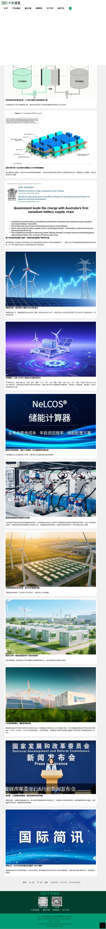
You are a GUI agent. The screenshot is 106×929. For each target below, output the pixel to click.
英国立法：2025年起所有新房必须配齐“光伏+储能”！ (25, 866)
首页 (24, 882)
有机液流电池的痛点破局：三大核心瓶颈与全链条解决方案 (27, 100)
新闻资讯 (39, 8)
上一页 (31, 882)
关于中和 (50, 8)
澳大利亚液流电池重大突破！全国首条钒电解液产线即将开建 (27, 238)
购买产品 (61, 8)
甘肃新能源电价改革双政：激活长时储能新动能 (22, 588)
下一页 (39, 882)
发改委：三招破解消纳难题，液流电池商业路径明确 (24, 796)
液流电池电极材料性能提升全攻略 (18, 518)
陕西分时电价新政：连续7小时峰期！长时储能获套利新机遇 (27, 450)
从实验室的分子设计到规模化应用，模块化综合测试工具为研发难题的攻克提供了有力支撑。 (36, 105)
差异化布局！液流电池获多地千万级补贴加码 (22, 656)
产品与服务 (16, 8)
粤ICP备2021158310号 (54, 926)
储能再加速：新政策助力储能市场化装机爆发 (22, 308)
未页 (46, 882)
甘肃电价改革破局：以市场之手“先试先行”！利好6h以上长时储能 (27, 592)
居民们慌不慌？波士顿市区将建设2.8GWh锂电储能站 (25, 168)
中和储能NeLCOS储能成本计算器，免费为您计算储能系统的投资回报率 (30, 455)
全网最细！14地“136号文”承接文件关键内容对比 (23, 378)
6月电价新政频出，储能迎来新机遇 (18, 723)
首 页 (6, 8)
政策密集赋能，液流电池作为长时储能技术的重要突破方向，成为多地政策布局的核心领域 (36, 660)
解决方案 (28, 8)
